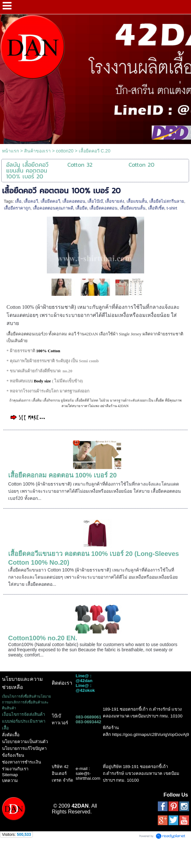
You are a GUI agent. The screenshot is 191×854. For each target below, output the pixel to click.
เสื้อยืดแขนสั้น (132, 208)
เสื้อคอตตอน (73, 201)
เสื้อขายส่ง (114, 201)
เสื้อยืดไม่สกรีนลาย (166, 201)
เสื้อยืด (81, 208)
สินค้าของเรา (37, 150)
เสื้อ (18, 201)
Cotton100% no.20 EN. (42, 638)
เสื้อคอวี (31, 201)
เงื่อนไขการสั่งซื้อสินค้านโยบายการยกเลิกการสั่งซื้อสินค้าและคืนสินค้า (26, 702)
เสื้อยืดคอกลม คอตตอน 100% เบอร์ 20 (62, 475)
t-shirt (172, 208)
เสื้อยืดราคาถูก (17, 208)
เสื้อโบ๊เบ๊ (95, 201)
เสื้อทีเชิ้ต (156, 208)
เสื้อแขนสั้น (137, 201)
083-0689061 (89, 717)
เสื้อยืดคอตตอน (103, 208)
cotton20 (65, 150)
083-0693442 (89, 721)
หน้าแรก (10, 150)
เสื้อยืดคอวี (50, 201)
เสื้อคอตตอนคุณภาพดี (53, 208)
